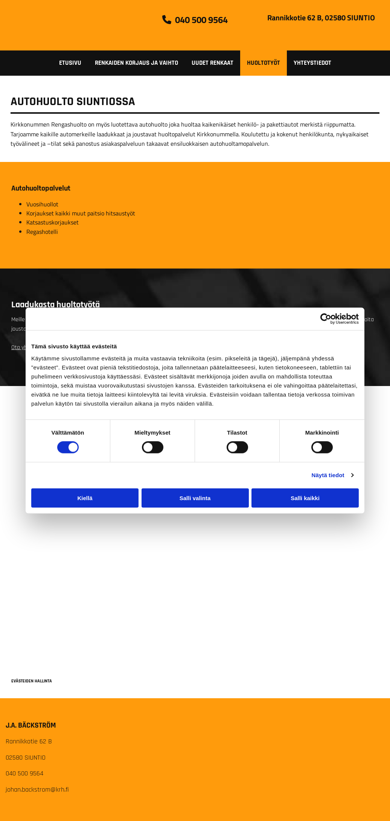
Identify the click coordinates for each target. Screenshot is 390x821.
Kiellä (84, 497)
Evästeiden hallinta (31, 681)
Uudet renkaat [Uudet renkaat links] (212, 63)
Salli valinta (195, 497)
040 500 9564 (24, 773)
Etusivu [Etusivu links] (70, 63)
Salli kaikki (305, 497)
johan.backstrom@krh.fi (37, 789)
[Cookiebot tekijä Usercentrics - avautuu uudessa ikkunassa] (326, 319)
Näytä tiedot (328, 475)
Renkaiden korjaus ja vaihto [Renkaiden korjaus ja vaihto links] (136, 63)
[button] (195, 19)
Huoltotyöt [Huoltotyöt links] (263, 63)
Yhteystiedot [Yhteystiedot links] (312, 63)
